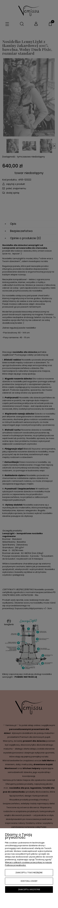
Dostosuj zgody (29, 881)
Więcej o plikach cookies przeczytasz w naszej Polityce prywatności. (28, 864)
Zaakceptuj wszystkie (29, 889)
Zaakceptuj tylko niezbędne (29, 872)
